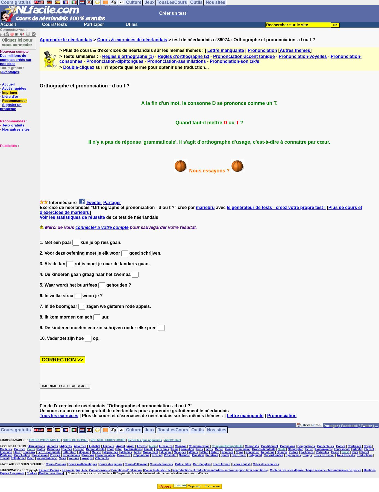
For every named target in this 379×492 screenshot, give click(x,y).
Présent (157, 455)
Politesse (6, 455)
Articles (142, 446)
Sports (225, 455)
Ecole (110, 449)
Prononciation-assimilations (176, 61)
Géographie (295, 449)
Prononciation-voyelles (303, 56)
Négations (267, 452)
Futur (199, 449)
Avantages (10, 72)
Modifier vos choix (51, 473)
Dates (41, 449)
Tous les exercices (59, 415)
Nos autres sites (16, 129)
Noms (239, 452)
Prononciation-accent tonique (244, 56)
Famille (148, 449)
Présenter (170, 455)
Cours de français (161, 464)
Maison (96, 452)
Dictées (67, 449)
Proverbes (124, 455)
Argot (130, 446)
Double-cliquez (78, 67)
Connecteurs (325, 446)
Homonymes (323, 449)
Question (198, 455)
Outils (197, 430)
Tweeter (94, 202)
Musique (166, 452)
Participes (307, 452)
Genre (219, 449)
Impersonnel (342, 449)
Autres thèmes (295, 50)
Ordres (293, 452)
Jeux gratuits (13, 125)
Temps (307, 455)
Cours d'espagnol (110, 464)
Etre (119, 449)
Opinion (282, 452)
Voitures (74, 458)
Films (174, 449)
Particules (322, 452)
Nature (215, 452)
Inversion (6, 452)
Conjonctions (306, 446)
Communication (199, 446)
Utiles (132, 24)
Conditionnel (269, 446)
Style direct (238, 455)
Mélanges (180, 452)
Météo (204, 452)
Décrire (79, 449)
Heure (309, 449)
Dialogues (53, 449)
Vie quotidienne (47, 458)
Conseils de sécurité (157, 470)
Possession (40, 455)
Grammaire (242, 449)
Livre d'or (10, 97)
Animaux (108, 446)
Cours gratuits (16, 430)
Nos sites (217, 430)
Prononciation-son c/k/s (234, 61)
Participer (94, 24)
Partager (112, 202)
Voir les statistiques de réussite (72, 217)
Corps (368, 446)
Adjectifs (66, 446)
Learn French (221, 464)
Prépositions (141, 455)
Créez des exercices (266, 464)
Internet (369, 449)
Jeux (149, 430)
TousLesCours (173, 430)
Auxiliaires (166, 446)
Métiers (193, 452)
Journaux (29, 452)
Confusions (287, 446)
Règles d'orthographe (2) (183, 56)
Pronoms (88, 455)
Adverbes (80, 446)
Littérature (69, 452)
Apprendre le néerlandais (66, 39)
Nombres (227, 452)
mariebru (205, 207)
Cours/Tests (54, 24)
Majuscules (111, 452)
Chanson (181, 446)
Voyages (86, 458)
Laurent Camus (49, 470)
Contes (340, 446)
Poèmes (55, 455)
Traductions (365, 455)
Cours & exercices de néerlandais (132, 39)
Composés (252, 446)
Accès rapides (14, 88)
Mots (137, 452)
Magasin (83, 452)
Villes (62, 458)
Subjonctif (255, 455)
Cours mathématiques (83, 464)
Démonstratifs (95, 449)
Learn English (242, 464)
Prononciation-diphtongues (114, 61)
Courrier (19, 449)
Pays (355, 452)
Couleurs (6, 449)
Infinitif (357, 449)
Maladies (126, 452)
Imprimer (9, 92)
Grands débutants (264, 449)
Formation (187, 449)
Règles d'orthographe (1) (128, 56)
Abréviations (36, 446)
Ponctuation (22, 455)
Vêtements (102, 458)
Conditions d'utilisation (126, 470)
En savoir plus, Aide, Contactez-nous (86, 470)
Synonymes (293, 455)
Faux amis (162, 449)
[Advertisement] (16, 175)
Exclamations (133, 449)
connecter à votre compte (102, 227)
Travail (4, 458)
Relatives (212, 455)
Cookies (32, 473)
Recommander (14, 101)
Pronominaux (71, 455)
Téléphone (18, 458)
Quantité (184, 455)
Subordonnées (273, 455)
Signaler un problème (11, 107)
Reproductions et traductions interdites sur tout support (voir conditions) (220, 470)
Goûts (229, 449)
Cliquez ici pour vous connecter (17, 42)
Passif (335, 452)
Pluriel (364, 452)
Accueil (8, 24)
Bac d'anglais (202, 464)
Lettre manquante (225, 50)
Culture (134, 430)
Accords (52, 446)
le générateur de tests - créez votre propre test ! (276, 207)
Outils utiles (183, 464)
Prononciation (262, 50)
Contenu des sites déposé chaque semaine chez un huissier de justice (316, 470)
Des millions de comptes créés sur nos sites (15, 57)
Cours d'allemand (136, 464)
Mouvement (150, 452)
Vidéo (30, 458)
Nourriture (252, 452)
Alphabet (94, 446)
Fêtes (209, 449)
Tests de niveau (324, 455)
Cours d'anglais (56, 464)
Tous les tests (346, 455)
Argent (120, 446)
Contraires (355, 446)
